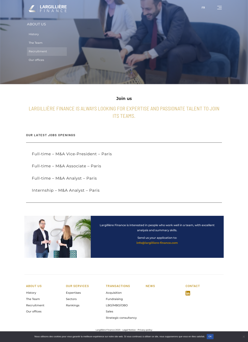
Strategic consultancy (121, 317)
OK (210, 336)
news (150, 286)
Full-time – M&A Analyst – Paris (64, 178)
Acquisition (114, 292)
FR (203, 7)
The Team (35, 42)
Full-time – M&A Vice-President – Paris (72, 154)
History (34, 34)
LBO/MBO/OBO (117, 305)
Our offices (36, 60)
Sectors (71, 299)
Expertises (73, 292)
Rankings (72, 305)
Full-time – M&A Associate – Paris (66, 166)
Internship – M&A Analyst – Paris (66, 190)
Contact (193, 286)
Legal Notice (129, 330)
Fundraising (114, 299)
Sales (109, 311)
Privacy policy (145, 330)
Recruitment (38, 51)
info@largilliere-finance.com (157, 243)
